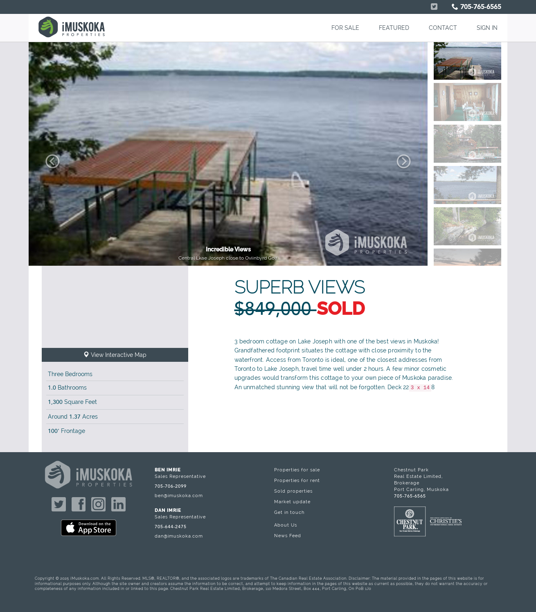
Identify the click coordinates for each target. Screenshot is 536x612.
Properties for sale (297, 470)
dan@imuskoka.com (179, 536)
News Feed (287, 535)
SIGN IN (487, 28)
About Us (285, 525)
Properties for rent (297, 480)
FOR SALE (345, 28)
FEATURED (394, 28)
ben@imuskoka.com (179, 495)
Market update (292, 501)
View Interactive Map (114, 355)
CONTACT (443, 28)
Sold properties (293, 491)
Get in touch (289, 512)
